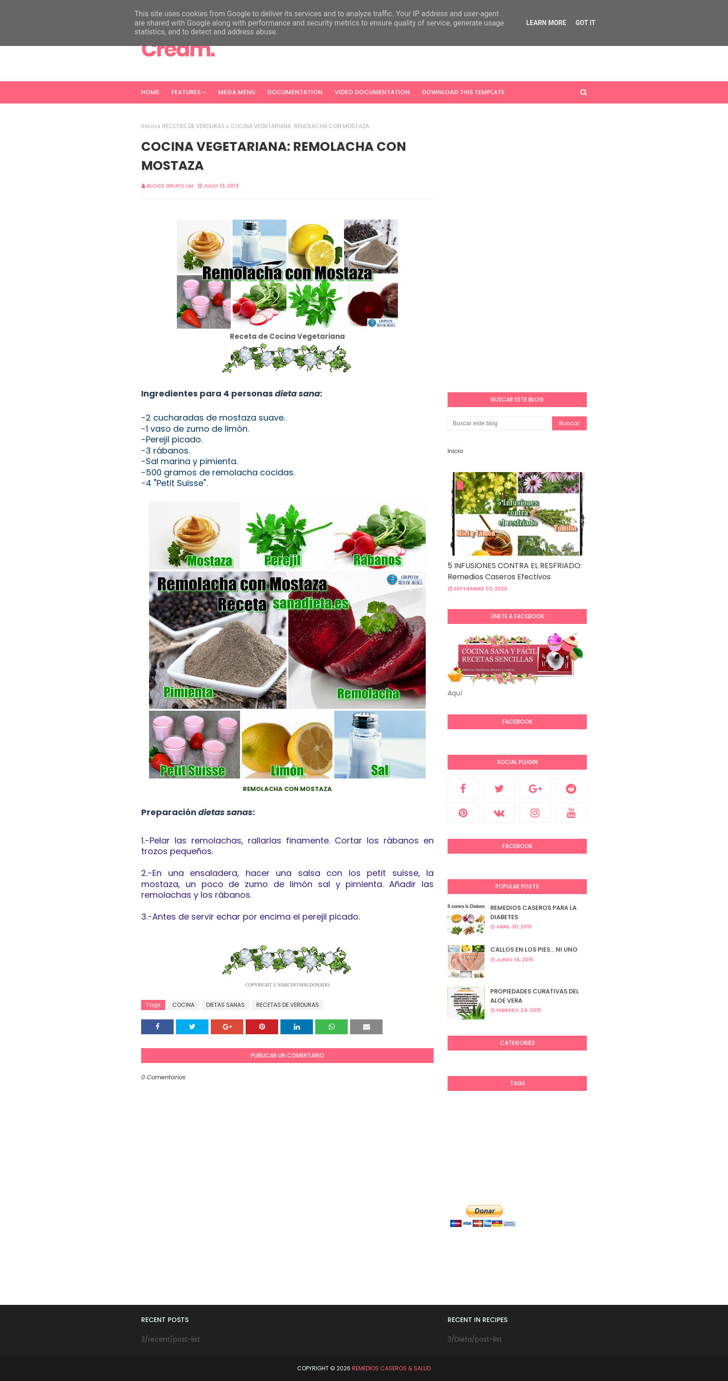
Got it (585, 22)
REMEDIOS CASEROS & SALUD (391, 1368)
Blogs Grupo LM (170, 185)
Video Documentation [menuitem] (372, 92)
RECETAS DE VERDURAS (193, 126)
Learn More (546, 22)
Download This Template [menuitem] (463, 92)
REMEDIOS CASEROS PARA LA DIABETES (533, 912)
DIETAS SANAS (225, 1005)
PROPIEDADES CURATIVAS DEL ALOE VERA (534, 996)
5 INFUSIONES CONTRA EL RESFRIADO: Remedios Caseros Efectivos (515, 571)
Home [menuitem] (150, 92)
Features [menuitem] (186, 92)
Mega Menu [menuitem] (236, 92)
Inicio (148, 126)
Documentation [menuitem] (295, 92)
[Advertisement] (418, 49)
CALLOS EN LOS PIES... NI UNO (534, 949)
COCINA (183, 1005)
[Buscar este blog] (500, 423)
